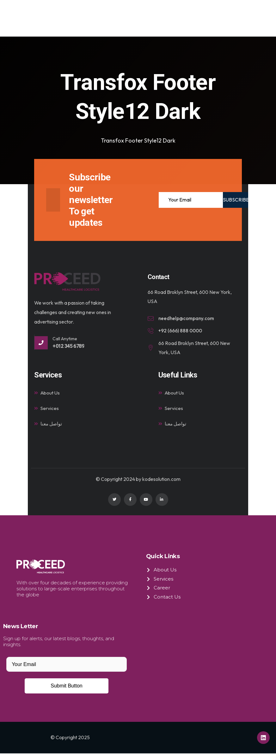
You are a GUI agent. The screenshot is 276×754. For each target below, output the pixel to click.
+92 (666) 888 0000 (181, 331)
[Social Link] (114, 500)
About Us (47, 393)
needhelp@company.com (187, 318)
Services (46, 409)
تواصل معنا (48, 424)
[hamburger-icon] (245, 18)
